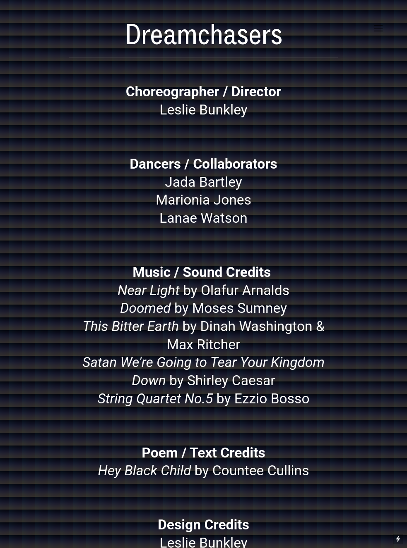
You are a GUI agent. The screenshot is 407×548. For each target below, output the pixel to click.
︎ (378, 28)
